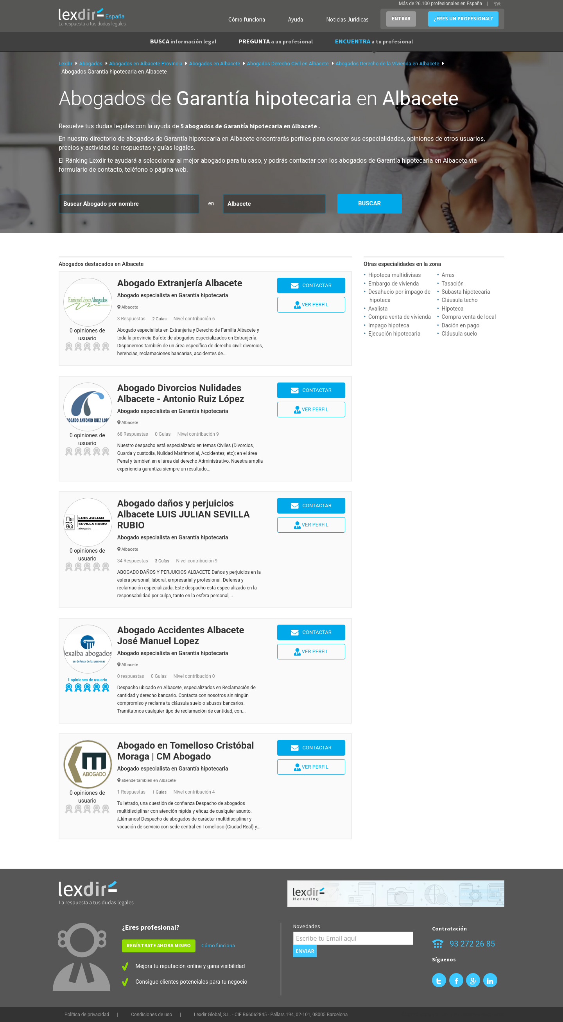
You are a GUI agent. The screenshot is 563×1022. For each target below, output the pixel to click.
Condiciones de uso (151, 1014)
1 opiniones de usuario (87, 680)
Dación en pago (461, 325)
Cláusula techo (460, 300)
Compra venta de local (469, 317)
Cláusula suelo (459, 333)
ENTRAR (401, 18)
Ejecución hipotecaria (394, 333)
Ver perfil (311, 305)
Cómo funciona (246, 19)
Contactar (311, 286)
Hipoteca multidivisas (394, 275)
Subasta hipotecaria (466, 292)
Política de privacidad (87, 1014)
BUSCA (183, 41)
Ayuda (295, 19)
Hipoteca (453, 308)
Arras (448, 275)
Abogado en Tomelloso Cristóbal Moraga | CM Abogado (185, 751)
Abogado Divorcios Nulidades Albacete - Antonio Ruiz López (180, 393)
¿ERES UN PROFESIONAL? (463, 18)
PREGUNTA (275, 41)
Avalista (377, 308)
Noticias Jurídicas (347, 19)
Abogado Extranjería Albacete (179, 283)
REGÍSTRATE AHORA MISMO (159, 945)
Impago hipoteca (388, 325)
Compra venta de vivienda (399, 317)
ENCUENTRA (374, 41)
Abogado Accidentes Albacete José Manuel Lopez (180, 636)
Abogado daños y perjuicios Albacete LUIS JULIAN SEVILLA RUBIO (183, 514)
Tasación (453, 283)
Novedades (306, 926)
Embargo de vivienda (393, 283)
